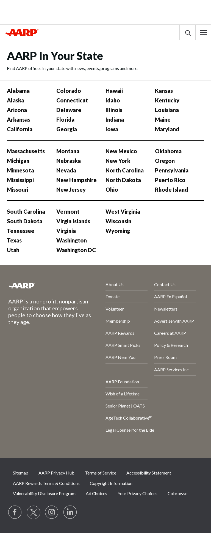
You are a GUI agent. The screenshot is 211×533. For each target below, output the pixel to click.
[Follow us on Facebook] (15, 512)
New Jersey (71, 189)
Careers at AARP (170, 333)
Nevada (66, 170)
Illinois (114, 110)
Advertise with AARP (174, 320)
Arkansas (18, 119)
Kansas (164, 90)
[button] (203, 32)
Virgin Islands (73, 221)
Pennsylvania (171, 170)
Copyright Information (111, 483)
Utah (13, 250)
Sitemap (20, 472)
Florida (65, 119)
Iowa (112, 129)
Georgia (66, 129)
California (19, 129)
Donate (113, 296)
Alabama (18, 90)
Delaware (68, 110)
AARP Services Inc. (172, 369)
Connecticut (72, 100)
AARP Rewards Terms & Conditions (46, 483)
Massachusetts (26, 151)
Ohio (112, 189)
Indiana (115, 119)
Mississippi (20, 180)
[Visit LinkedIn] (70, 512)
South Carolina (26, 211)
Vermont (67, 211)
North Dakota (123, 180)
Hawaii (114, 90)
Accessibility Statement (148, 472)
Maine (163, 119)
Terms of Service (100, 472)
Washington (71, 240)
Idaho (113, 100)
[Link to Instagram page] (52, 512)
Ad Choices (96, 493)
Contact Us (165, 284)
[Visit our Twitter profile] (33, 512)
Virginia (66, 230)
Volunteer (115, 308)
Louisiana (167, 110)
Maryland (167, 129)
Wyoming (118, 230)
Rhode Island (171, 189)
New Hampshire (76, 180)
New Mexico (121, 151)
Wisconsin (118, 221)
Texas (14, 240)
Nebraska (68, 160)
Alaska (15, 100)
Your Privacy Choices (137, 493)
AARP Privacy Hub (56, 472)
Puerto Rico (170, 180)
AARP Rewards (120, 333)
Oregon (165, 160)
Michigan (18, 160)
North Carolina (125, 170)
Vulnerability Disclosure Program (44, 493)
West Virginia (123, 211)
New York (118, 160)
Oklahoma (168, 151)
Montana (67, 151)
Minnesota (20, 170)
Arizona (17, 110)
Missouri (17, 189)
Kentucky (167, 100)
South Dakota (24, 221)
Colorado (68, 90)
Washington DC (76, 250)
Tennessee (20, 230)
